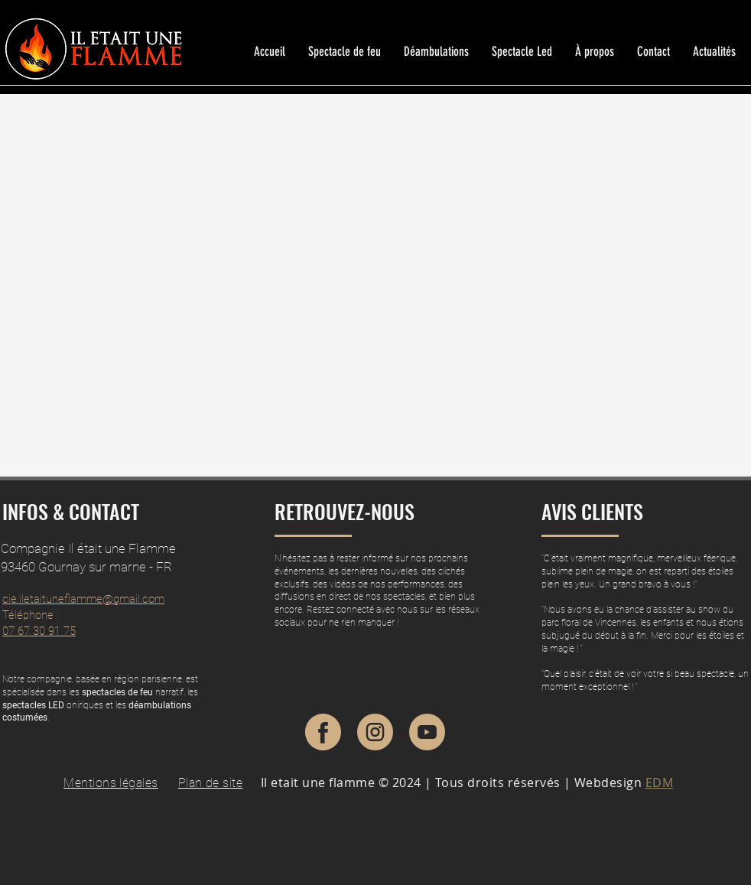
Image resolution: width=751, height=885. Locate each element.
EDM (659, 782)
